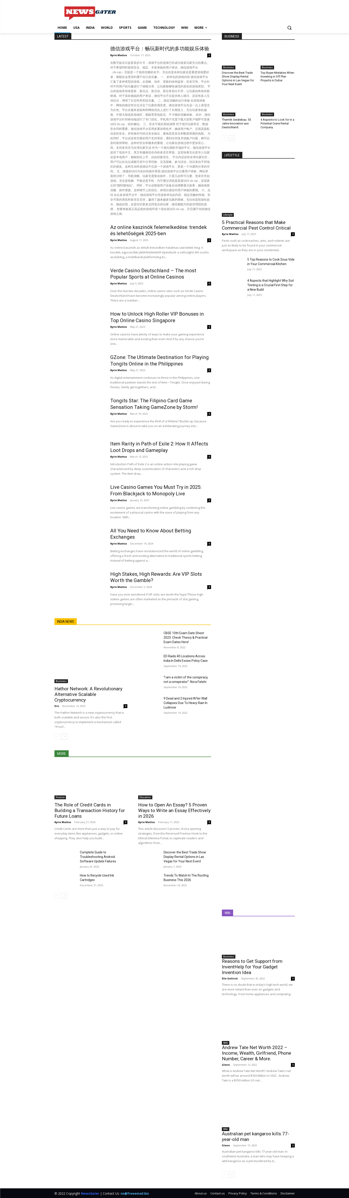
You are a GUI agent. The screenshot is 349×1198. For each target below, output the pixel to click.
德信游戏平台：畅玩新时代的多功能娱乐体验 (159, 48)
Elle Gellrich (230, 978)
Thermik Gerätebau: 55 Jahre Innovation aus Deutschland (236, 123)
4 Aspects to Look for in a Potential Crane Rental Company (277, 123)
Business (61, 681)
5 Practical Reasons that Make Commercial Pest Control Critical (256, 225)
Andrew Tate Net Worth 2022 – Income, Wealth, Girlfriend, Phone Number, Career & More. (256, 1053)
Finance (60, 797)
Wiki (225, 1042)
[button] (289, 27)
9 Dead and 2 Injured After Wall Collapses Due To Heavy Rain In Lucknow (185, 703)
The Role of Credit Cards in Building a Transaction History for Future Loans (89, 810)
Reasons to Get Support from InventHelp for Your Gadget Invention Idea (252, 967)
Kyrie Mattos (118, 55)
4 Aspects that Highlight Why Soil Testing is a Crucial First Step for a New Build (270, 285)
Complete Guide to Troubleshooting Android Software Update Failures (98, 856)
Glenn (226, 1064)
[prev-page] (57, 737)
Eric (56, 706)
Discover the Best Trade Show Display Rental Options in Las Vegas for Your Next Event (185, 856)
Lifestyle (227, 214)
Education (145, 797)
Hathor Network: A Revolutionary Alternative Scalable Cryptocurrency (88, 694)
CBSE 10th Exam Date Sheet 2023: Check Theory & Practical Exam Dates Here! (185, 637)
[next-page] (64, 737)
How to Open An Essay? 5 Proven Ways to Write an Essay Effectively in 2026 (174, 810)
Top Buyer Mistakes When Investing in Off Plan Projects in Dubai (277, 76)
